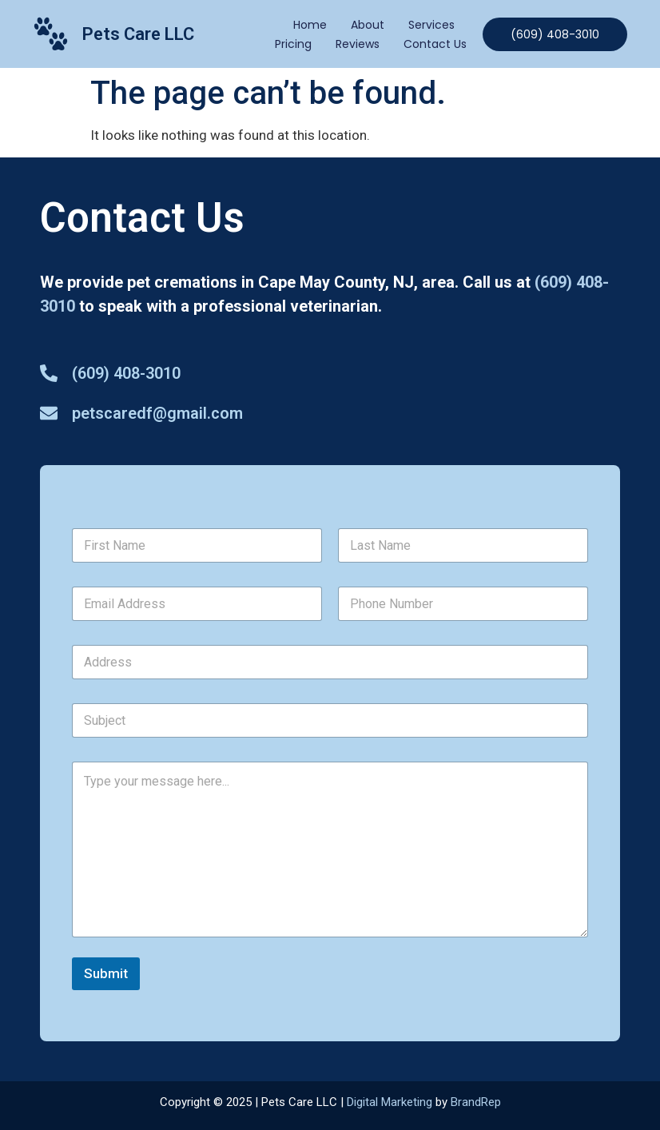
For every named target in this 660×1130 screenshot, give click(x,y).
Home (310, 25)
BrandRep (476, 1102)
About (367, 25)
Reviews (358, 44)
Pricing (293, 44)
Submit (106, 973)
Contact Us (435, 44)
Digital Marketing (389, 1102)
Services (431, 25)
